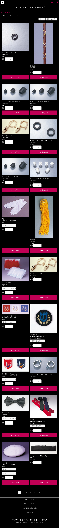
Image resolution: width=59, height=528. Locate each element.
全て (2, 12)
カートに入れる (15, 77)
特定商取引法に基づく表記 (29, 508)
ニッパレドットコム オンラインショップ (29, 7)
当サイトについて (29, 499)
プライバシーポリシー (29, 503)
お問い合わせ (29, 512)
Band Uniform (7, 12)
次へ (39, 492)
